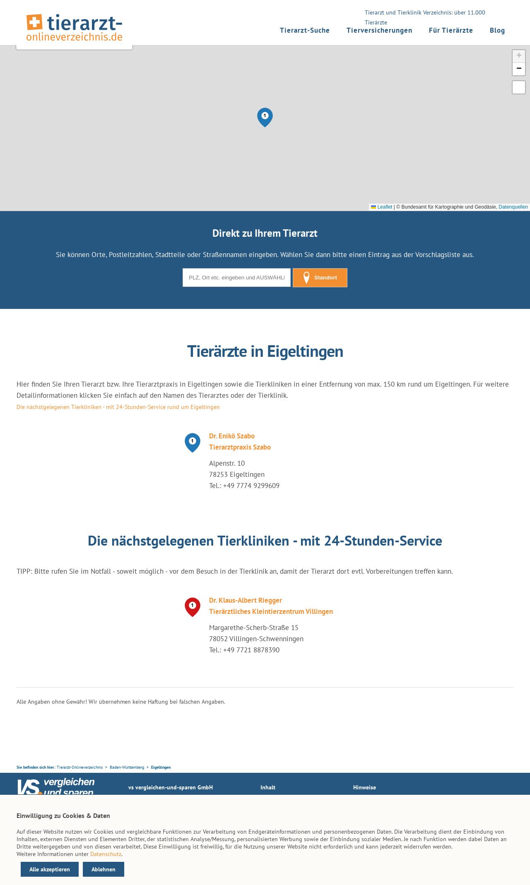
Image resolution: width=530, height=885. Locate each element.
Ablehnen (104, 869)
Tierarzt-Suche (305, 30)
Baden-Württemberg (127, 767)
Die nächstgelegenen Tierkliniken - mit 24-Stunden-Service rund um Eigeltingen (118, 407)
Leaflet (381, 207)
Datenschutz (105, 854)
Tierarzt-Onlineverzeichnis (80, 767)
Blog (497, 30)
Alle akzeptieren (49, 869)
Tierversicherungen (379, 30)
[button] (265, 117)
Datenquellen (513, 207)
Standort (320, 278)
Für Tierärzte (451, 30)
